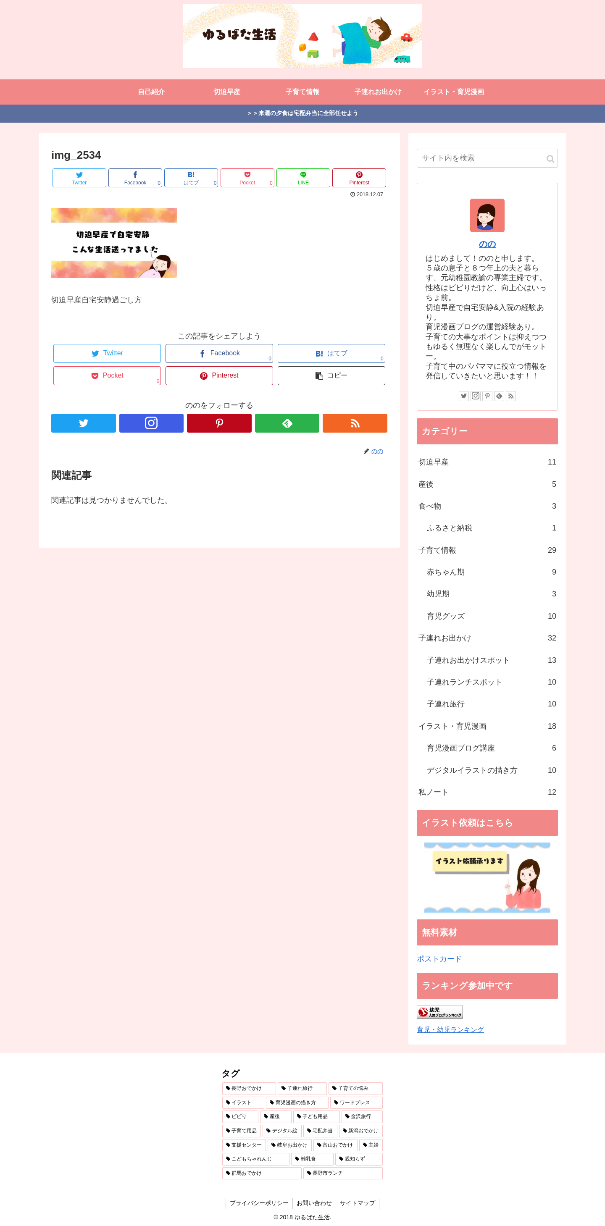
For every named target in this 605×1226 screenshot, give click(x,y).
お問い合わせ (314, 1203)
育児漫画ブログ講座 (491, 748)
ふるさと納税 (491, 528)
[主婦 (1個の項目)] (371, 1145)
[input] (487, 158)
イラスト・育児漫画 (487, 726)
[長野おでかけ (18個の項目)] (249, 1088)
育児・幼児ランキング (450, 1029)
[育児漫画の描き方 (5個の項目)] (297, 1103)
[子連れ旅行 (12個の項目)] (302, 1088)
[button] (550, 159)
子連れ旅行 (491, 704)
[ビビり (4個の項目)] (240, 1116)
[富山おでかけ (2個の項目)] (335, 1145)
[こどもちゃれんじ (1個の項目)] (256, 1159)
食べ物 (487, 506)
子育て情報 (487, 550)
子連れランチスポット (491, 682)
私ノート (487, 792)
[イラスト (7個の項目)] (243, 1103)
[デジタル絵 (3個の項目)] (282, 1131)
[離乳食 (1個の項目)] (312, 1159)
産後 (487, 484)
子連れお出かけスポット (491, 660)
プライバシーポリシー (258, 1203)
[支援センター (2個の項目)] (244, 1145)
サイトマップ (358, 1203)
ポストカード (439, 959)
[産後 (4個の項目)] (276, 1116)
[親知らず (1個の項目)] (359, 1159)
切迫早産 (487, 462)
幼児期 (491, 594)
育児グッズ (491, 616)
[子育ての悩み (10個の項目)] (356, 1088)
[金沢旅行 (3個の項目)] (362, 1116)
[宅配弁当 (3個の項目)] (320, 1131)
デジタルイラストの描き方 (491, 770)
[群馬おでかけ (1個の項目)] (262, 1173)
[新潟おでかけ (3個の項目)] (361, 1131)
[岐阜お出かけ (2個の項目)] (290, 1145)
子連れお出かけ (487, 638)
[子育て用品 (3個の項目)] (241, 1131)
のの (487, 244)
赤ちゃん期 (491, 572)
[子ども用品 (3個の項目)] (316, 1116)
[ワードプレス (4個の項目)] (356, 1103)
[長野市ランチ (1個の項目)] (343, 1173)
